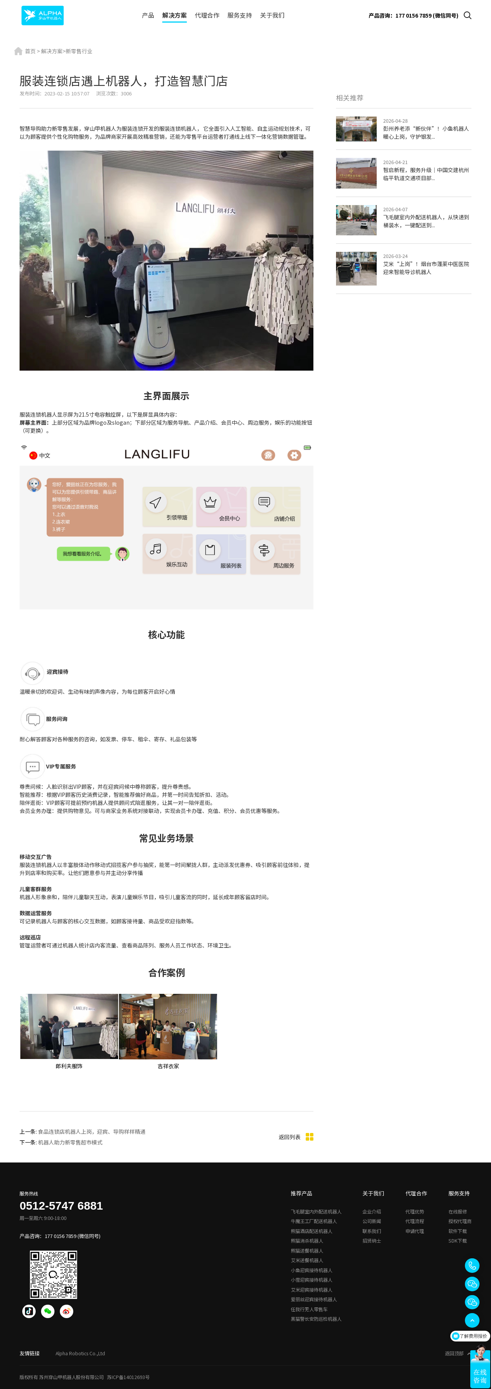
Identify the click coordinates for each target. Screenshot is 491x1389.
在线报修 (457, 1211)
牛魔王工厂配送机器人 (314, 1221)
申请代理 (414, 1231)
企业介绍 (371, 1211)
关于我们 (272, 15)
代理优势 (414, 1211)
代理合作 (207, 15)
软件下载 (457, 1231)
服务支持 (239, 15)
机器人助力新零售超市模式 (70, 1142)
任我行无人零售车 (309, 1309)
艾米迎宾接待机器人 (311, 1289)
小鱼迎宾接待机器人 (311, 1270)
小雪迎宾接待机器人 (311, 1279)
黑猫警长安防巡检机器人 (316, 1318)
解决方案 (174, 15)
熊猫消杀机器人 (307, 1240)
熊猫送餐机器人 (307, 1250)
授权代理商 (459, 1221)
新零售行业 (79, 51)
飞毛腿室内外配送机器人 (316, 1211)
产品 (148, 15)
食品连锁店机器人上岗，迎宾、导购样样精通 (91, 1131)
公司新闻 (371, 1221)
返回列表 (296, 1137)
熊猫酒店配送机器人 (311, 1231)
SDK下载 (457, 1240)
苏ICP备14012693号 (128, 1377)
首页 (30, 51)
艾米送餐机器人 (307, 1260)
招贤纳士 (371, 1240)
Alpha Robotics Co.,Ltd (80, 1353)
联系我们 (371, 1231)
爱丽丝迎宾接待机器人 (314, 1299)
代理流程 (414, 1221)
